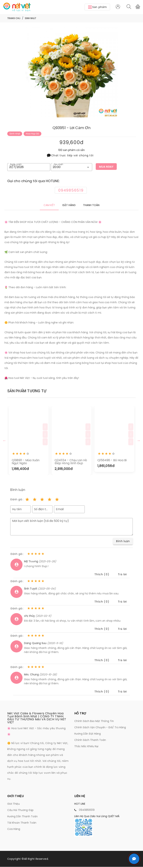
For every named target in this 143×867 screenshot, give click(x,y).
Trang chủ (13, 18)
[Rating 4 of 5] (49, 500)
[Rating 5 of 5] (57, 500)
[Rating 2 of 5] (34, 500)
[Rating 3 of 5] (42, 500)
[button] (97, 7)
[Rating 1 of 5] (27, 500)
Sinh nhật (30, 18)
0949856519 (87, 810)
